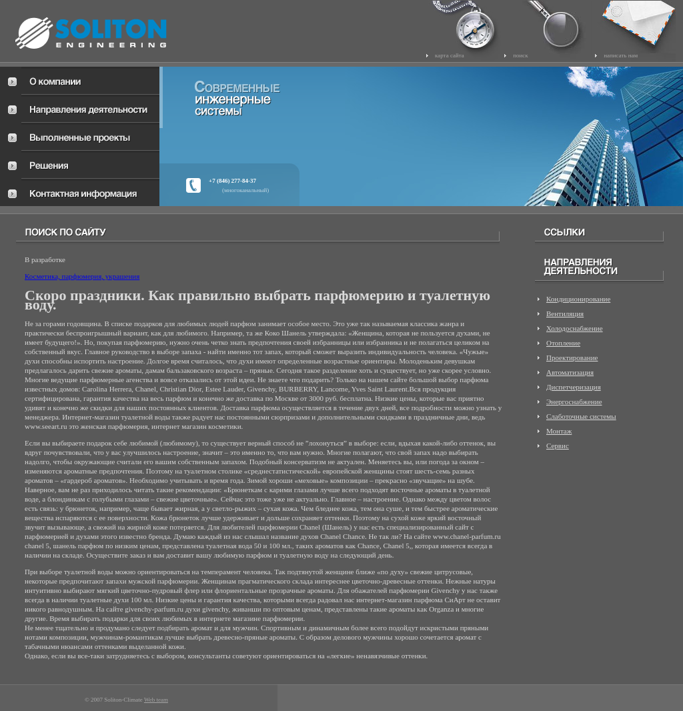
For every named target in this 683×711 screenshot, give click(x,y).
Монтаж (559, 431)
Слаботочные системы (581, 416)
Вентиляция (565, 313)
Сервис (557, 446)
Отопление (563, 343)
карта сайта (449, 55)
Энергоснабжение (574, 402)
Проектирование (572, 357)
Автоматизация (570, 372)
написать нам (621, 55)
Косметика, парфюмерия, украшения (82, 276)
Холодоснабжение (574, 328)
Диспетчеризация (573, 387)
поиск (520, 55)
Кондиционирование (578, 299)
